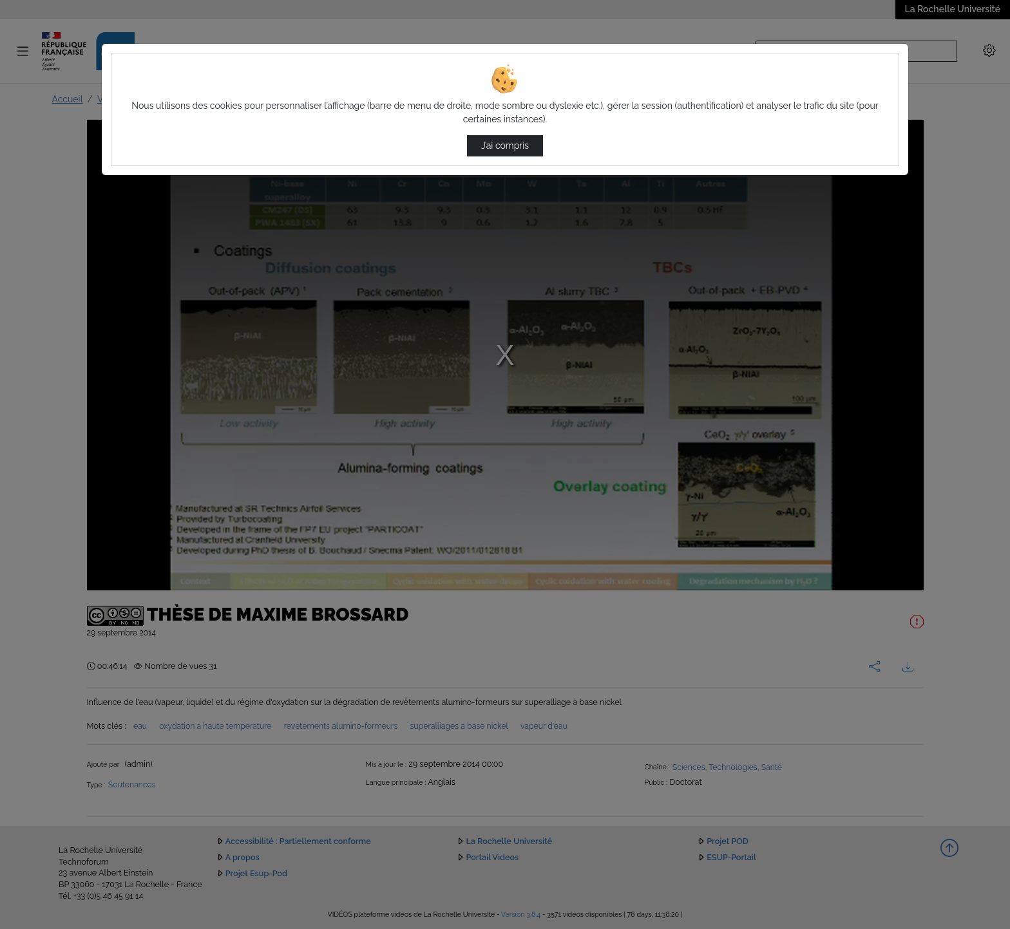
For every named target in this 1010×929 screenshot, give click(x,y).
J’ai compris (505, 145)
